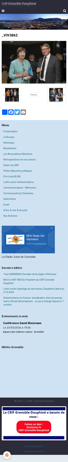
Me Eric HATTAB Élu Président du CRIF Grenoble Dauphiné (29, 281)
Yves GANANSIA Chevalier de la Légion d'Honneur (30, 274)
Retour (34, 95)
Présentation (10, 131)
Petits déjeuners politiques (17, 170)
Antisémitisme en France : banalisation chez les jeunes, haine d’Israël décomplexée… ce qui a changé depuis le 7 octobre (33, 301)
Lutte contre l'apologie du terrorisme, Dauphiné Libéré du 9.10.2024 (33, 290)
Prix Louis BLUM (12, 176)
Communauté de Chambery (18, 193)
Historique (8, 142)
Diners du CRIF (11, 165)
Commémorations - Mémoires (19, 187)
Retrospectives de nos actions (19, 159)
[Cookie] (7, 455)
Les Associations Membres (17, 154)
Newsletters (9, 148)
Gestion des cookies (34, 451)
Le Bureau (8, 137)
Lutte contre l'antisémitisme (18, 182)
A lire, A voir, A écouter (15, 210)
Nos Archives (10, 215)
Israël (6, 204)
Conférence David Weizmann (22, 323)
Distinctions (9, 199)
